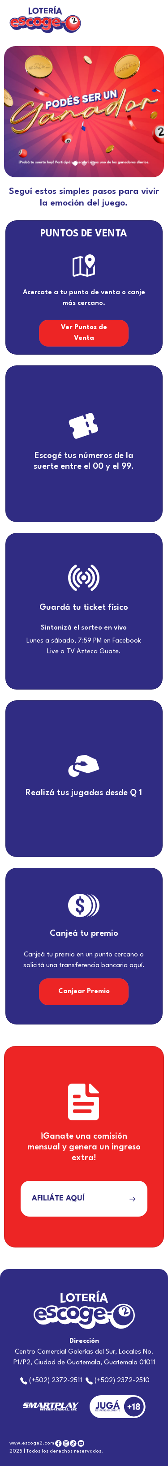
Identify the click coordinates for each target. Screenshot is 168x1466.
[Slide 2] (84, 163)
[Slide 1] (75, 163)
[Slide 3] (93, 163)
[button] (16, 111)
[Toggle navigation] (152, 19)
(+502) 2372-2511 (52, 1380)
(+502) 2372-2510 (118, 1380)
